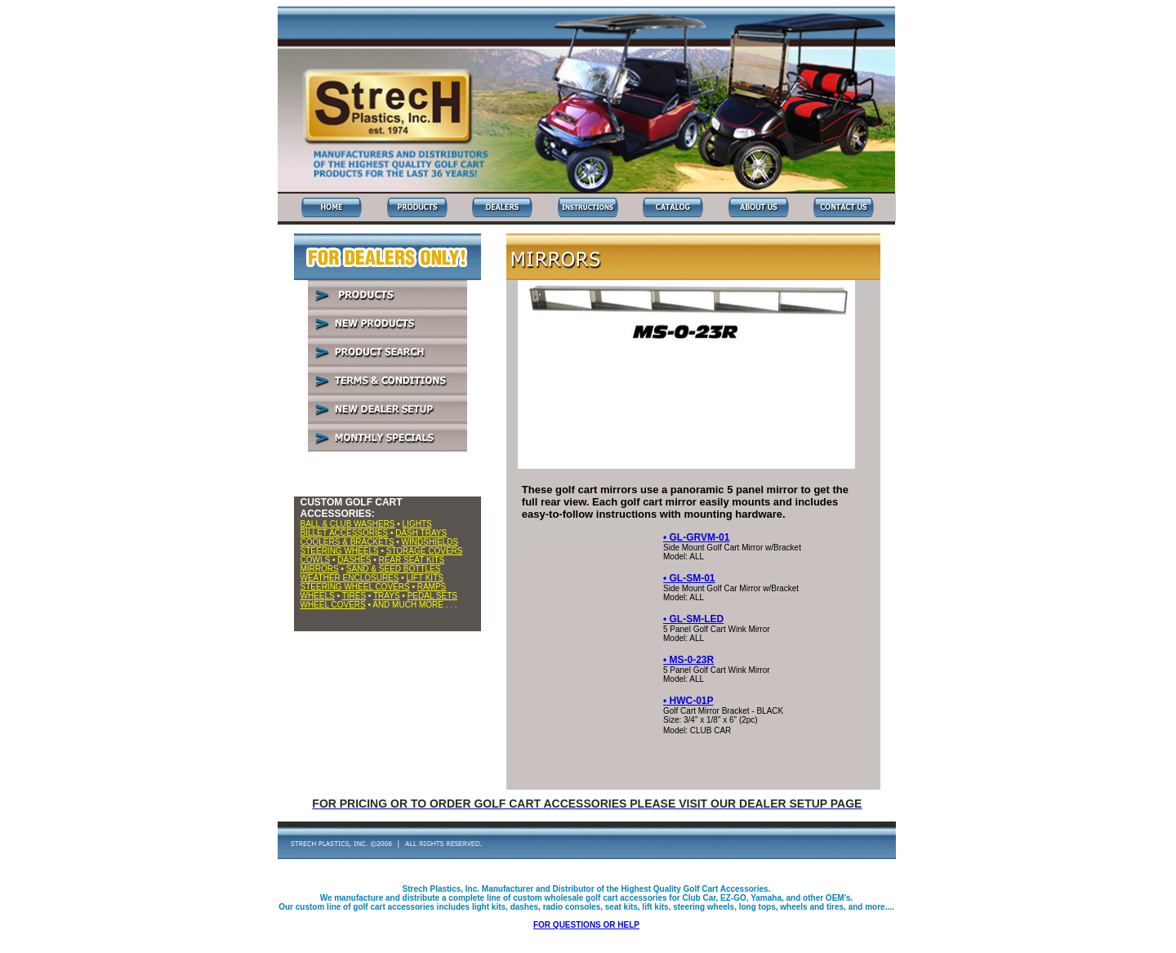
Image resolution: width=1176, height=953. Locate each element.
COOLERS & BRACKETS (347, 541)
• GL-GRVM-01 (696, 537)
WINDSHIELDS (430, 541)
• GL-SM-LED (693, 619)
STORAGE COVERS (424, 550)
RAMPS (432, 586)
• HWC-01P (688, 700)
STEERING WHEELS (340, 550)
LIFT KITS (425, 577)
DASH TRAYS (421, 532)
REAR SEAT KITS (411, 559)
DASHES (354, 559)
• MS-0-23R (688, 660)
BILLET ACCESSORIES (345, 532)
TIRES (354, 595)
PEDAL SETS (432, 595)
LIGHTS (417, 523)
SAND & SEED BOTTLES (393, 568)
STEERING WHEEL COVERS (355, 586)
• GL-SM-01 (689, 578)
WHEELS (318, 595)
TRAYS (386, 595)
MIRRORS (320, 568)
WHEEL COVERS (333, 604)
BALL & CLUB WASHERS (348, 523)
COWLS (316, 559)
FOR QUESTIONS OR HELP (586, 924)
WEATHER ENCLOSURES (350, 577)
